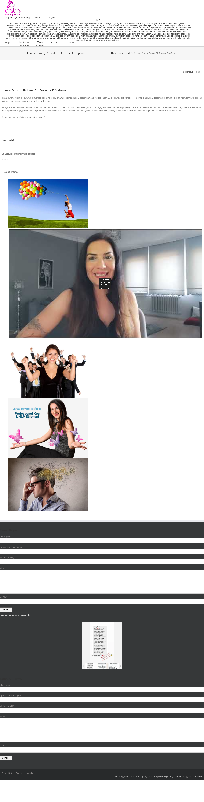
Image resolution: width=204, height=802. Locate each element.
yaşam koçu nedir (194, 776)
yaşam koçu (117, 776)
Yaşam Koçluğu (8, 140)
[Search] (81, 42)
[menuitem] (27, 17)
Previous (189, 72)
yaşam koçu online (131, 776)
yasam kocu (181, 776)
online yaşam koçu (166, 776)
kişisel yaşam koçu (149, 776)
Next (198, 72)
